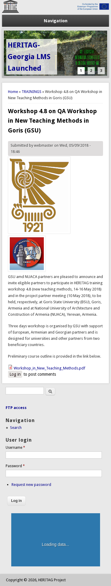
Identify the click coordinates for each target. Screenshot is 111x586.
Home (13, 91)
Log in (15, 374)
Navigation (55, 20)
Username (15, 448)
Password (15, 466)
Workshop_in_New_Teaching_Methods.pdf (49, 368)
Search (16, 427)
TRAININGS (31, 91)
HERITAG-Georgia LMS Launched (29, 56)
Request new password (31, 484)
